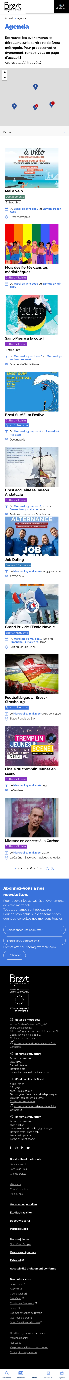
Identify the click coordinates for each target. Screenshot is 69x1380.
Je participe (17, 1284)
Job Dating (14, 559)
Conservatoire (18, 1293)
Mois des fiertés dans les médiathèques (26, 269)
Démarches (20, 1375)
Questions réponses (23, 1252)
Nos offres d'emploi (20, 1244)
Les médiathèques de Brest (26, 1313)
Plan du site (16, 1194)
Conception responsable (23, 1352)
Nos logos (15, 1342)
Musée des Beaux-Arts (23, 1303)
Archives (16, 1289)
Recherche (7, 1375)
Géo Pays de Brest (21, 1317)
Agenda (62, 1375)
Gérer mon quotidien (23, 1204)
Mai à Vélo (14, 191)
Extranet (17, 1260)
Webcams (15, 1184)
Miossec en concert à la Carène (32, 841)
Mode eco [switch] (62, 6)
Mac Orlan (17, 1298)
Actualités (48, 1375)
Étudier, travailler (21, 1212)
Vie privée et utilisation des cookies (29, 1347)
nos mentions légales (47, 918)
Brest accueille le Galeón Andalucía (27, 492)
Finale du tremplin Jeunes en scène (30, 771)
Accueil (9, 18)
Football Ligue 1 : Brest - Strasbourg (26, 699)
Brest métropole (18, 1164)
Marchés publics (19, 1189)
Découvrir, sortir (20, 1220)
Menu (34, 1375)
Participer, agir (19, 1228)
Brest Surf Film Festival (25, 415)
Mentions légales (19, 1338)
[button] (35, 87)
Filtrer (34, 132)
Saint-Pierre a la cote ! (24, 338)
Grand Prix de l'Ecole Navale (30, 627)
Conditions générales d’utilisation (27, 1333)
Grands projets (18, 1173)
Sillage (15, 1308)
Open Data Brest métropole (26, 1322)
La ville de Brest (18, 1169)
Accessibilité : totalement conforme (33, 1268)
